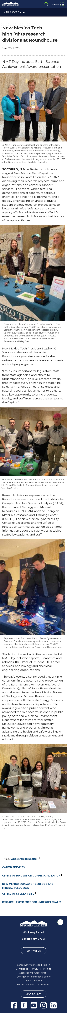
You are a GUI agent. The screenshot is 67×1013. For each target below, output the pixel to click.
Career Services (13, 867)
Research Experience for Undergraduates (32, 902)
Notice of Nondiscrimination (30, 982)
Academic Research (24, 859)
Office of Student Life (18, 893)
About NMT (40, 972)
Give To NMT (33, 994)
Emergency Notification (29, 976)
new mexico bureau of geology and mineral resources (27, 886)
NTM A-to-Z (44, 984)
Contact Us (33, 951)
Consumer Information (29, 965)
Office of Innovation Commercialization (31, 875)
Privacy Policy (38, 969)
